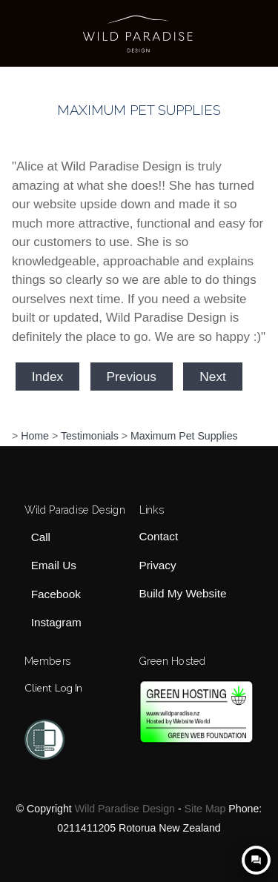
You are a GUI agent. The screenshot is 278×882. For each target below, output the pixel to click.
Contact (159, 537)
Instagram (56, 622)
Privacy (157, 565)
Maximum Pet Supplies (184, 436)
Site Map (205, 809)
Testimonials (90, 436)
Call (40, 537)
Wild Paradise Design (125, 809)
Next (212, 376)
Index (47, 376)
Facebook (56, 594)
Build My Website (183, 593)
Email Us (53, 566)
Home (35, 436)
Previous (131, 376)
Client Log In (53, 687)
